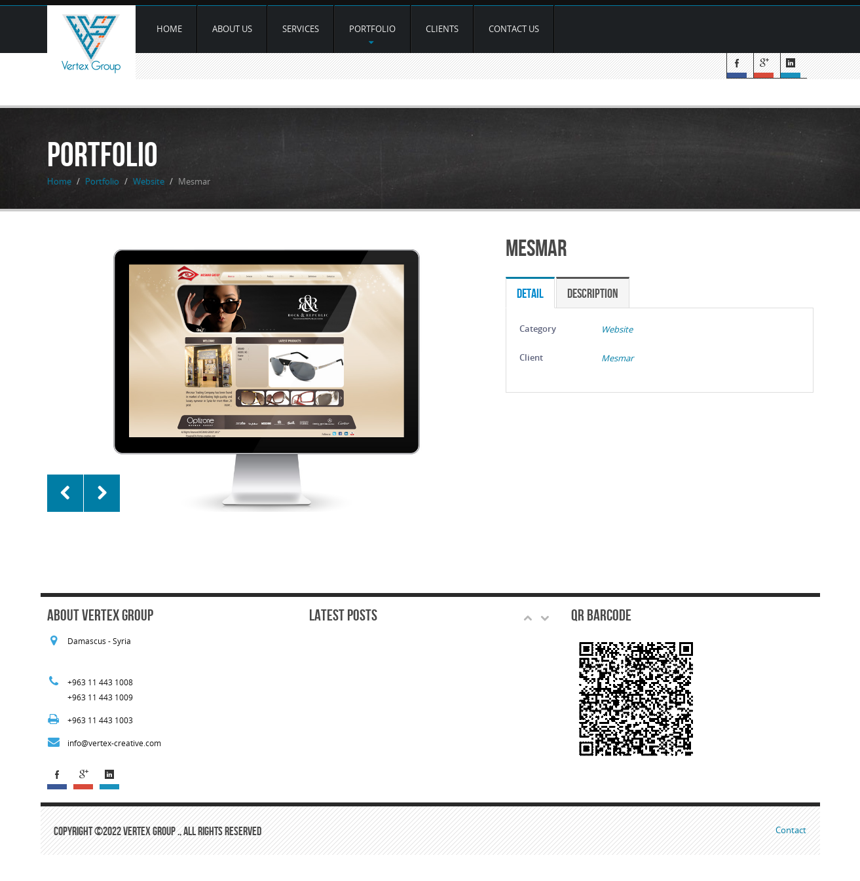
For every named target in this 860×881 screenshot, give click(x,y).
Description (592, 293)
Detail (530, 293)
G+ (766, 66)
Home (169, 29)
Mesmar (617, 358)
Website (148, 181)
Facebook (739, 66)
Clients (442, 29)
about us (232, 29)
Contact (791, 830)
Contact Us (514, 29)
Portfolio (372, 34)
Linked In (793, 66)
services (300, 29)
